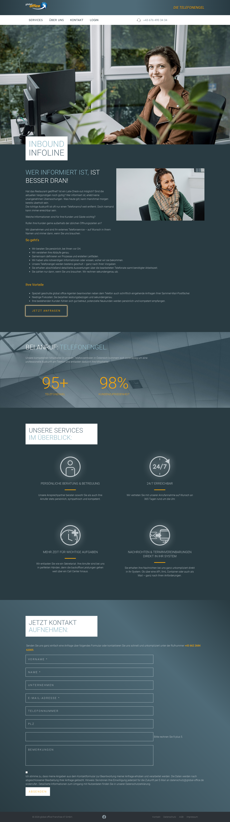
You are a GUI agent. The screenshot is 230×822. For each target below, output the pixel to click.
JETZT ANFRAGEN (46, 310)
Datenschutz (169, 817)
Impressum (192, 817)
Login (94, 20)
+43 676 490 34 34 (155, 20)
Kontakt (76, 20)
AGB (181, 817)
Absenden (38, 791)
